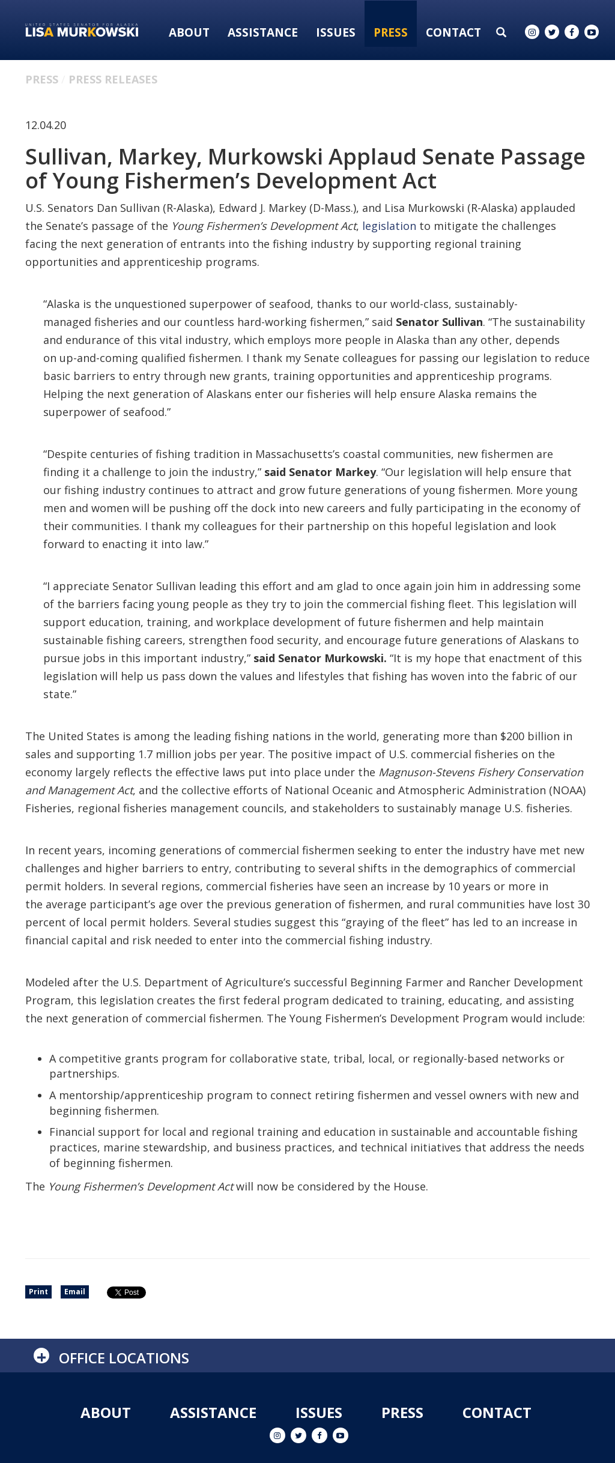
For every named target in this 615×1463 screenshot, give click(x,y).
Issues (336, 32)
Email (74, 1292)
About (189, 32)
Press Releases (112, 79)
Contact (453, 32)
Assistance (263, 32)
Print (38, 1292)
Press (391, 32)
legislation (389, 226)
